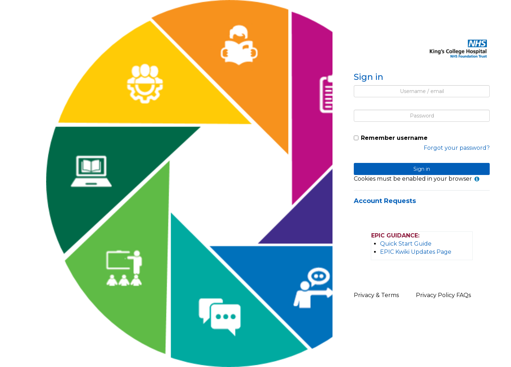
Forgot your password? (457, 147)
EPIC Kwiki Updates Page (415, 251)
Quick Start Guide (406, 243)
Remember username (394, 138)
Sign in (421, 169)
